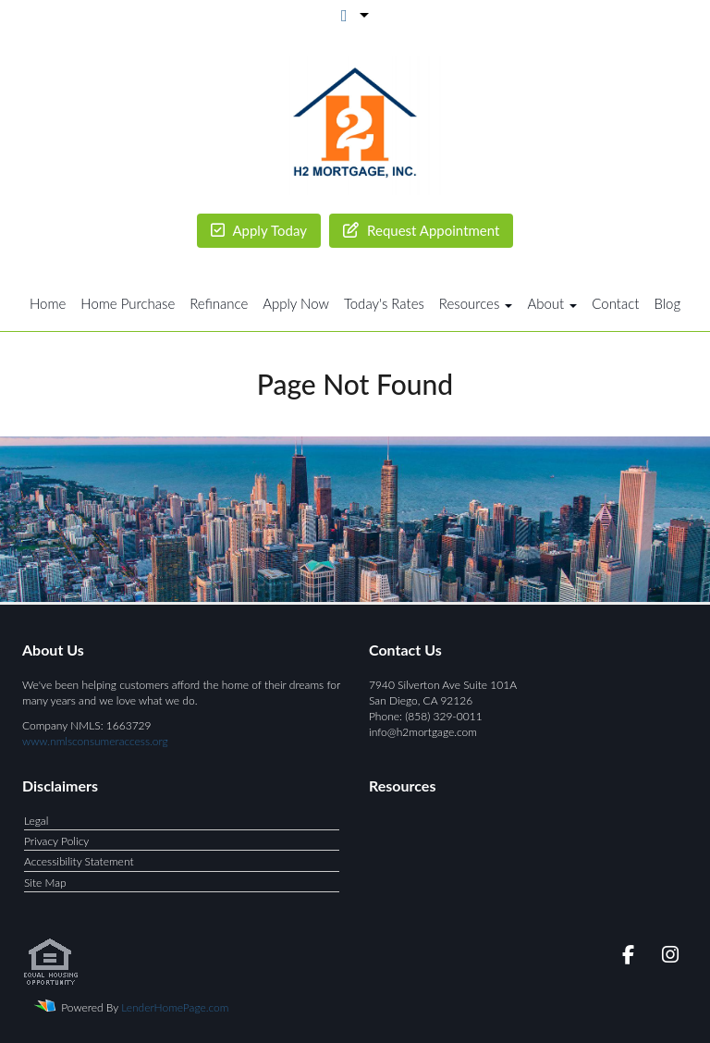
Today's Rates (384, 303)
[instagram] (667, 957)
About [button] (552, 303)
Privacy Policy (56, 841)
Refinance (219, 303)
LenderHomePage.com (174, 1007)
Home (48, 303)
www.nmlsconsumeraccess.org (95, 741)
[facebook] (622, 957)
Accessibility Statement (79, 861)
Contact (615, 303)
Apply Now (296, 303)
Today (259, 230)
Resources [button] (476, 303)
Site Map (45, 883)
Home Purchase (127, 303)
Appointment (421, 230)
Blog (667, 303)
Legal (36, 821)
